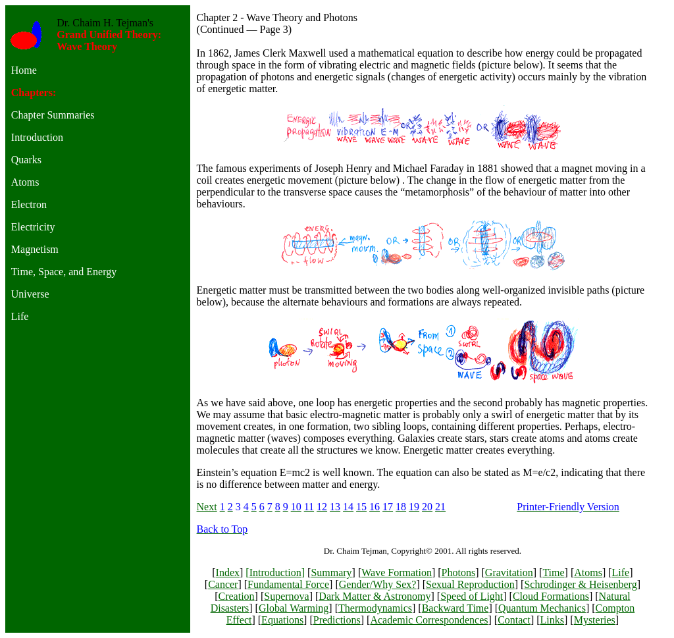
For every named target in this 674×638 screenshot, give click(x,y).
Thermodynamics (375, 608)
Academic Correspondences (429, 619)
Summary (331, 572)
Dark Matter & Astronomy (374, 596)
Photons (459, 572)
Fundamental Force (288, 584)
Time (553, 572)
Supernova (286, 596)
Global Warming (293, 608)
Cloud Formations (551, 596)
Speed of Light (471, 596)
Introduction (275, 572)
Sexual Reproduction (470, 584)
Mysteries (594, 619)
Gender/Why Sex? (378, 584)
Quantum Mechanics (542, 608)
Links (552, 619)
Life (621, 572)
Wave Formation (396, 572)
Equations (282, 619)
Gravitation (509, 572)
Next (207, 506)
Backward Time (455, 608)
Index (228, 572)
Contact (514, 619)
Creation (236, 596)
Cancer (223, 584)
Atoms (588, 572)
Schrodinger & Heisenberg (580, 584)
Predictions (337, 619)
